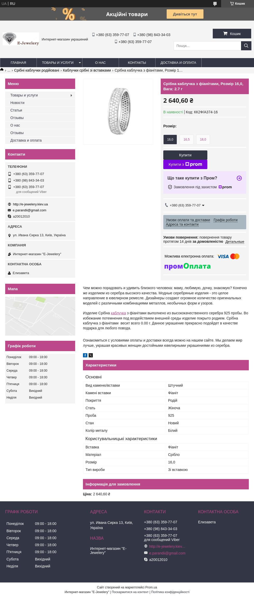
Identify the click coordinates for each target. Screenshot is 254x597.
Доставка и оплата (178, 63)
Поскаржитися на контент (130, 592)
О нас (100, 63)
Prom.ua (151, 587)
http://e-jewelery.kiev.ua (30, 204)
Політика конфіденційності (170, 592)
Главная (18, 63)
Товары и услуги (58, 63)
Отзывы (17, 118)
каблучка (118, 313)
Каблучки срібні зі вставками (87, 70)
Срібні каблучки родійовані (36, 70)
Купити (185, 155)
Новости (17, 103)
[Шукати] (246, 45)
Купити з (185, 164)
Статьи (16, 110)
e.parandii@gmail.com (29, 210)
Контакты (137, 63)
